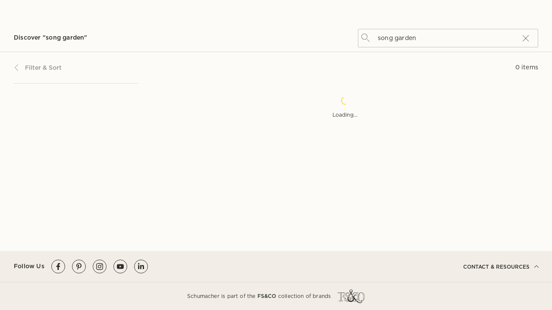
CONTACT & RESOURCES (500, 266)
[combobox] (446, 37)
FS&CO (266, 296)
